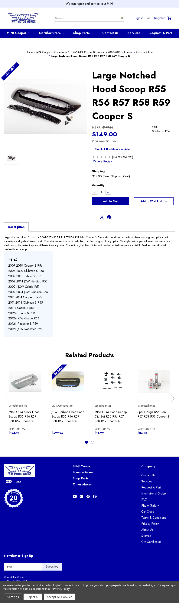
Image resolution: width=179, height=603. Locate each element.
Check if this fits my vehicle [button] (112, 149)
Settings (13, 597)
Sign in (139, 18)
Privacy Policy (150, 523)
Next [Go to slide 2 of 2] (173, 402)
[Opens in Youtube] (75, 496)
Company (148, 466)
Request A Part (160, 33)
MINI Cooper (18, 33)
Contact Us (110, 33)
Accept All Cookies (59, 597)
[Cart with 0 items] (169, 18)
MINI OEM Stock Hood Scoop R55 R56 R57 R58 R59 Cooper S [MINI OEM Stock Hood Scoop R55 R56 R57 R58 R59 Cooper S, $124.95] (24, 416)
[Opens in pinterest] (109, 217)
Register (159, 18)
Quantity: (98, 185)
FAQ (144, 499)
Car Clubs (147, 511)
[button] (154, 201)
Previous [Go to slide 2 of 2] (7, 402)
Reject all (33, 597)
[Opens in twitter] (101, 217)
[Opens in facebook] (94, 217)
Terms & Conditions (153, 517)
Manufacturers (51, 33)
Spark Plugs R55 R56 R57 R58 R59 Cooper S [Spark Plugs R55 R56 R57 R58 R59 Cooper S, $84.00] (153, 414)
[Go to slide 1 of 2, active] (86, 442)
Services (134, 33)
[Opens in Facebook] (88, 496)
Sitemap (146, 536)
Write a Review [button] (102, 161)
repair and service (88, 4)
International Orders (154, 493)
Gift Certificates (151, 542)
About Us (147, 530)
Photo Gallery (150, 505)
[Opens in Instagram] (81, 496)
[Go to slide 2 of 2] (92, 442)
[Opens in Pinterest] (95, 496)
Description (16, 227)
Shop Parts (83, 33)
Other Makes (82, 484)
